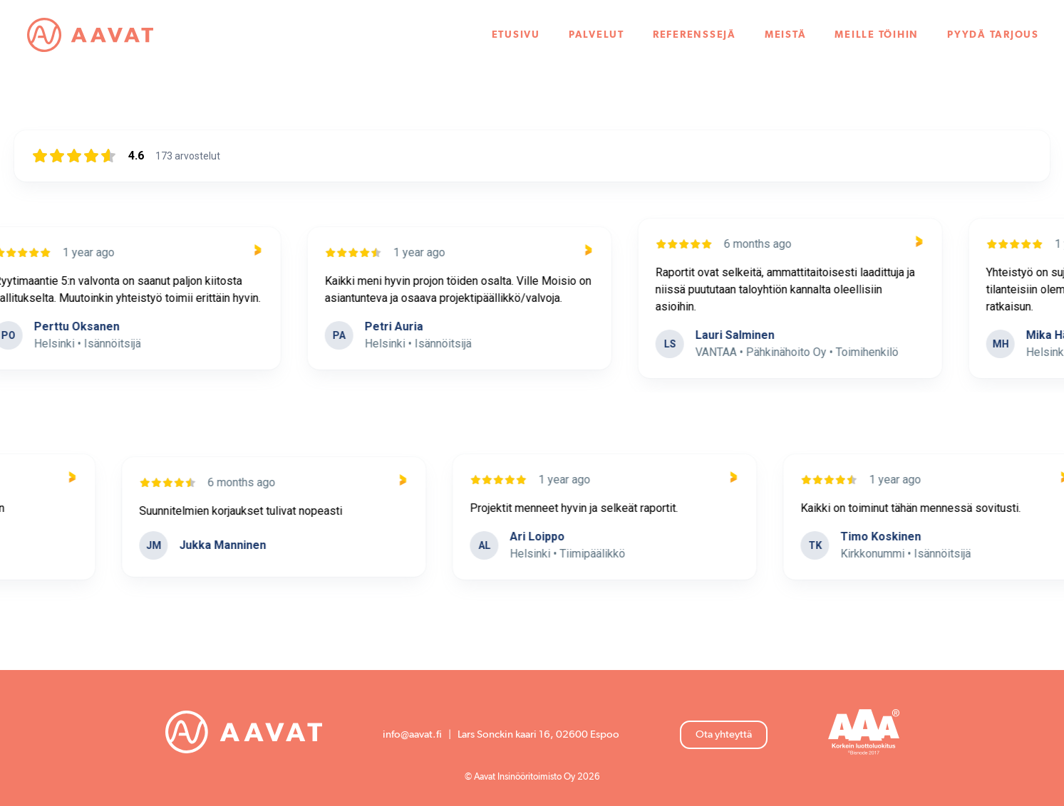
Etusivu (515, 36)
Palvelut (596, 36)
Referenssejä (693, 36)
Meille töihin (877, 36)
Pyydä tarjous (992, 36)
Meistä (785, 36)
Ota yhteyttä (724, 734)
